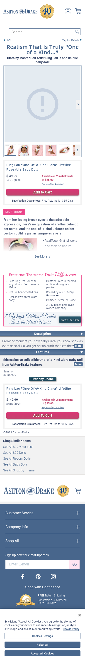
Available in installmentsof (57, 177)
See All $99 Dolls (14, 452)
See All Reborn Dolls (17, 458)
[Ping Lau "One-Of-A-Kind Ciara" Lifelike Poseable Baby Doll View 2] (23, 150)
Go (74, 564)
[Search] (44, 31)
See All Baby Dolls (15, 464)
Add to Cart (42, 192)
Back (8, 40)
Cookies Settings (42, 636)
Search (77, 31)
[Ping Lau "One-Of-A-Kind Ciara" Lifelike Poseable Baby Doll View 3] (37, 150)
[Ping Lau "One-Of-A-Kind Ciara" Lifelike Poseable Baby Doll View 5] (64, 150)
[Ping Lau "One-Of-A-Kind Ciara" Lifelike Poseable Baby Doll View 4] (51, 150)
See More (40, 256)
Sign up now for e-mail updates (27, 555)
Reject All (42, 644)
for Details (70, 40)
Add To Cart (42, 415)
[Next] (78, 104)
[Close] (80, 615)
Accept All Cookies (42, 653)
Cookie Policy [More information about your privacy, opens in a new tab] (71, 629)
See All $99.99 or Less (18, 446)
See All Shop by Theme (18, 470)
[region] (42, 634)
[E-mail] (37, 564)
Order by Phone (43, 379)
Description (42, 333)
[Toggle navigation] (5, 24)
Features (42, 352)
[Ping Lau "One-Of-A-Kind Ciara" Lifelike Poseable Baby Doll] (42, 104)
